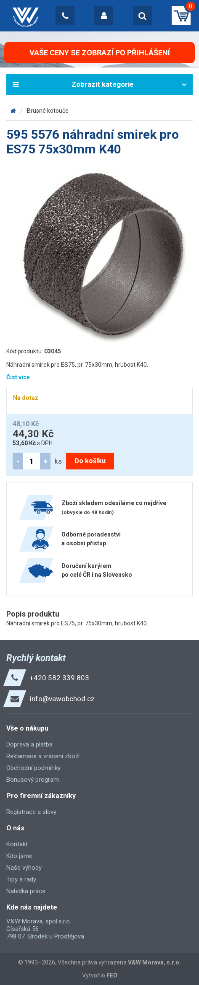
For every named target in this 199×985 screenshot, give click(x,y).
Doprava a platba (29, 744)
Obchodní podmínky (33, 768)
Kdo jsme (19, 856)
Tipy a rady (21, 879)
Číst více (18, 377)
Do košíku (90, 461)
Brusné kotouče (48, 110)
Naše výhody (24, 867)
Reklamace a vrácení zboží (43, 756)
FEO (111, 975)
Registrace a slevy (31, 812)
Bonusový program (32, 779)
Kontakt (17, 844)
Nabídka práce (25, 891)
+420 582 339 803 (59, 678)
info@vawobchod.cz (62, 699)
